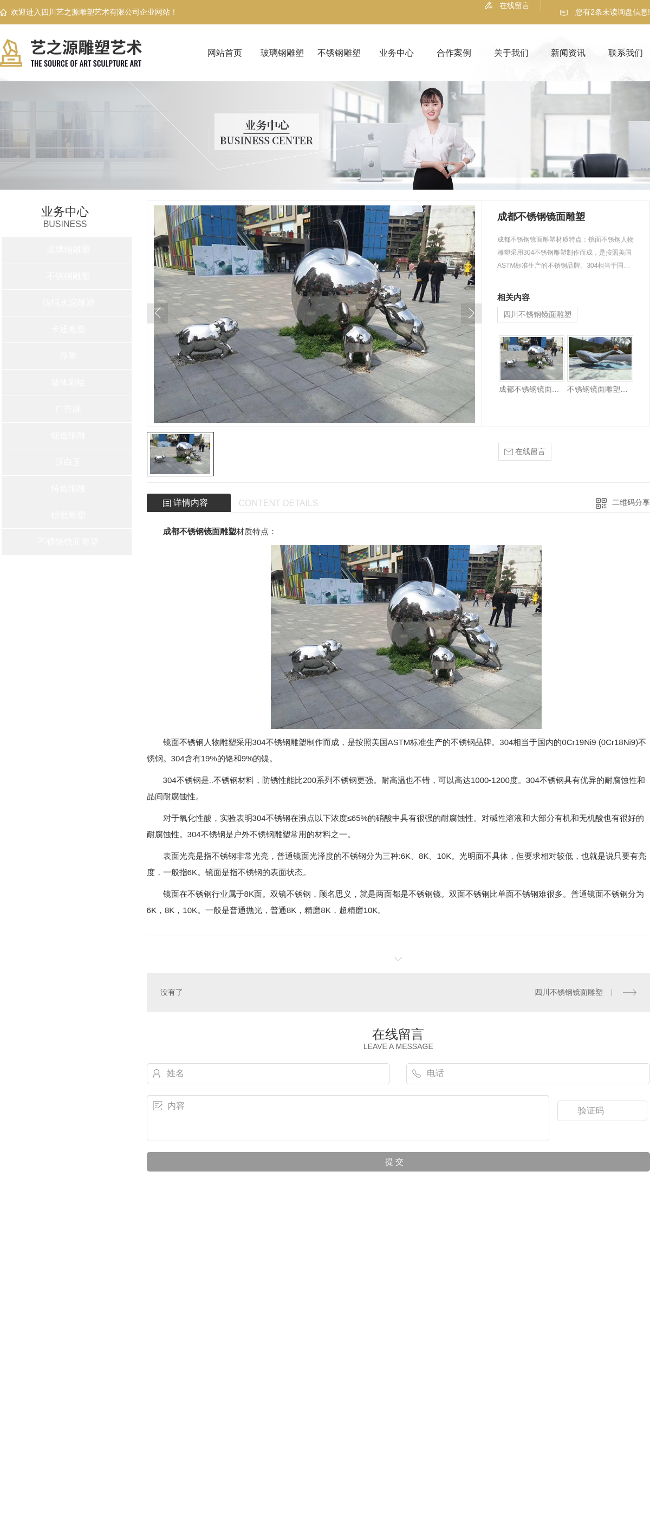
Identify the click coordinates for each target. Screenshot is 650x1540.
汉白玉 (68, 462)
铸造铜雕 (68, 488)
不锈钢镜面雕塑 (68, 541)
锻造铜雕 (68, 435)
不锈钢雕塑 (339, 52)
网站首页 (224, 52)
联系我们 (625, 52)
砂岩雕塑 (68, 515)
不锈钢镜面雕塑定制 (600, 389)
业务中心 (396, 52)
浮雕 (68, 355)
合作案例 (454, 52)
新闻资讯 (568, 52)
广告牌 (68, 408)
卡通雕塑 (68, 329)
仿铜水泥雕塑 (68, 302)
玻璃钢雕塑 (282, 52)
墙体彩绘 (68, 382)
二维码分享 (631, 502)
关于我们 (511, 52)
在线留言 (514, 5)
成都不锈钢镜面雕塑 (531, 389)
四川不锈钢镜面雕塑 (537, 314)
